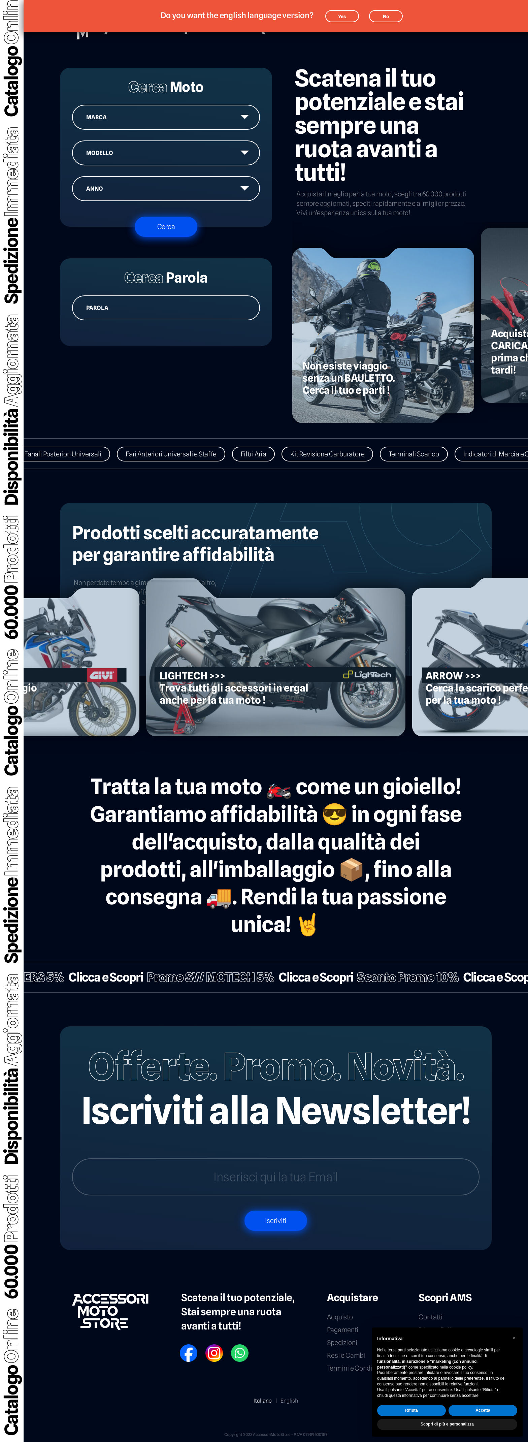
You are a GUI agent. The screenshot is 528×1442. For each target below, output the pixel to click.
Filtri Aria (263, 454)
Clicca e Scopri (96, 977)
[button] (513, 1338)
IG (207, 1346)
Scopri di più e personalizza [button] (447, 1424)
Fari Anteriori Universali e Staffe (180, 454)
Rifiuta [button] (411, 1410)
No (386, 16)
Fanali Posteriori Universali (72, 454)
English (289, 1401)
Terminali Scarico (423, 454)
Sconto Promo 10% (398, 977)
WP (234, 1346)
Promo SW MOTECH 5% (201, 977)
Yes (342, 16)
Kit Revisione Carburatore (337, 454)
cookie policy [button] (460, 1367)
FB (182, 1346)
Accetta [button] (482, 1410)
